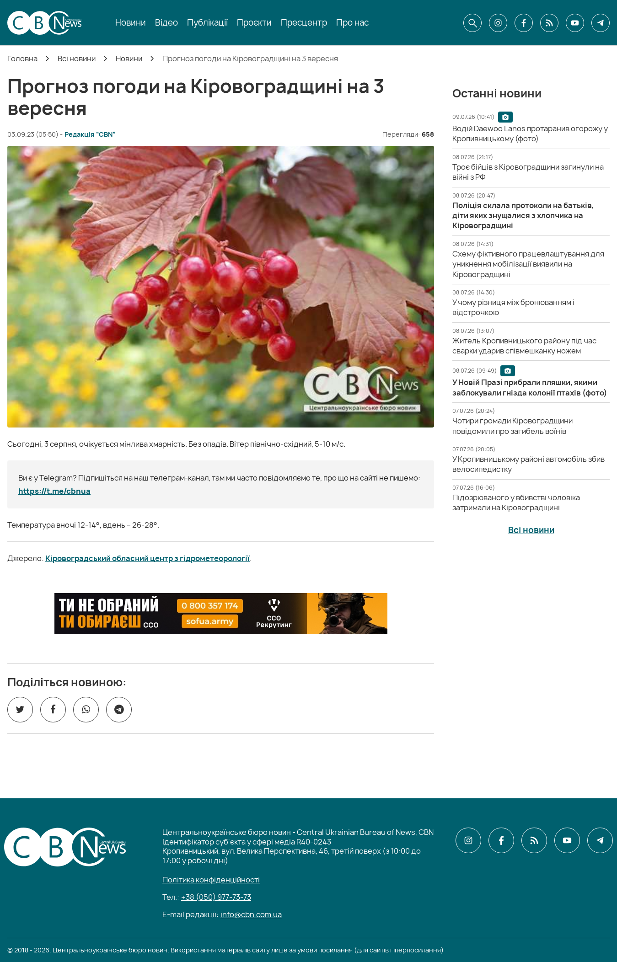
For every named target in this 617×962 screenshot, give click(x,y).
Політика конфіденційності (211, 880)
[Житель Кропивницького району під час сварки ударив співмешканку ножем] (524, 346)
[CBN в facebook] (524, 23)
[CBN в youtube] (575, 23)
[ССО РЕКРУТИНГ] (220, 613)
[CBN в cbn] (549, 23)
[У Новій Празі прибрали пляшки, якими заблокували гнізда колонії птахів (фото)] (529, 387)
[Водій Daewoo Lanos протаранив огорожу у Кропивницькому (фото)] (530, 133)
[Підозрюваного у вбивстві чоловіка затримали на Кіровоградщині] (516, 502)
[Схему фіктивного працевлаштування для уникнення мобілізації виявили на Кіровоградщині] (528, 264)
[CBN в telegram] (600, 23)
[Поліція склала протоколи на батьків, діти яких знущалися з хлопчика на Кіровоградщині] (523, 215)
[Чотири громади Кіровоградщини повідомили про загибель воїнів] (512, 426)
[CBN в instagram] (498, 23)
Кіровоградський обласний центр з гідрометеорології (147, 558)
